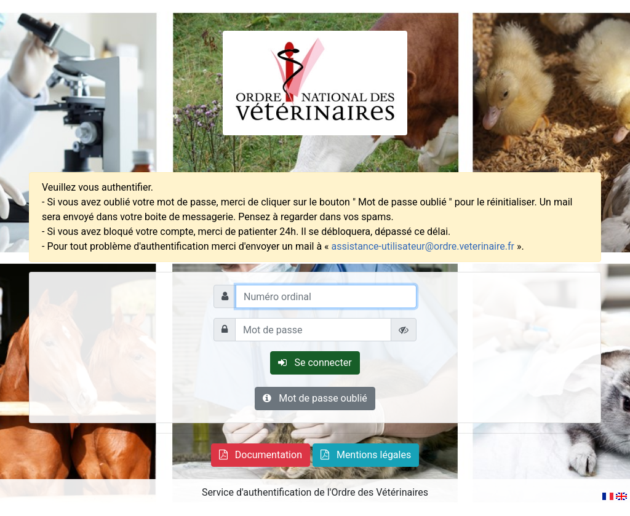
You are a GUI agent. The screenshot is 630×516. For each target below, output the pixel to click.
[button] (260, 455)
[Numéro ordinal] (326, 296)
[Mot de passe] (313, 329)
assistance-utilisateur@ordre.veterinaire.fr (423, 246)
